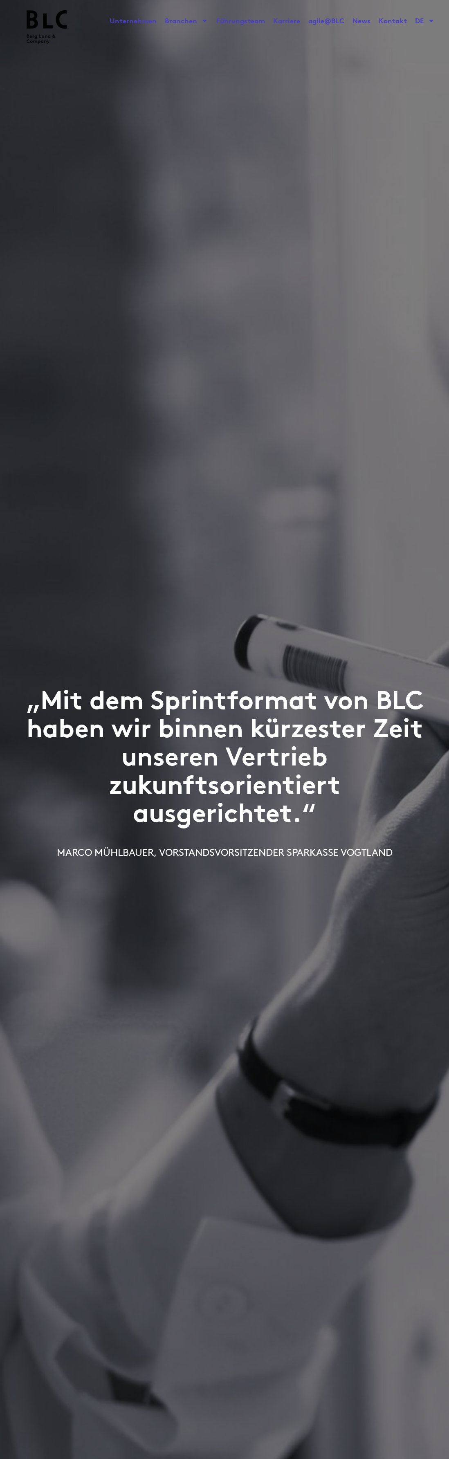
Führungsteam (240, 20)
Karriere (286, 20)
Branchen (186, 20)
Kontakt (393, 20)
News (361, 20)
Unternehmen (133, 20)
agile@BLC (326, 20)
